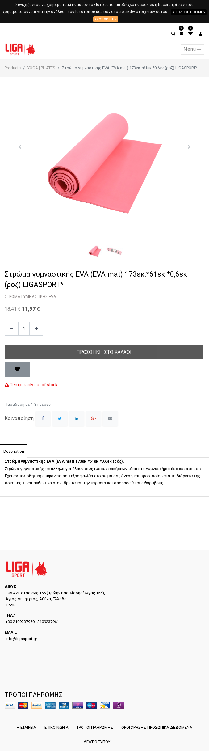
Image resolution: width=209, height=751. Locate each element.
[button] (20, 147)
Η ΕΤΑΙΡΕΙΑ (26, 727)
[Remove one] (12, 329)
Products (13, 68)
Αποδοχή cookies (189, 12)
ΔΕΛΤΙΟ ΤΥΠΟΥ (96, 741)
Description (13, 451)
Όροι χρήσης (105, 19)
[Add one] (36, 329)
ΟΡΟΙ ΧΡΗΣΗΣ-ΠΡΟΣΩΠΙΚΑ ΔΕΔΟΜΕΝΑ (157, 727)
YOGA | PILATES (41, 68)
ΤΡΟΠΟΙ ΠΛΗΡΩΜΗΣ (95, 727)
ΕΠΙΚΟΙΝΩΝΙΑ (56, 727)
